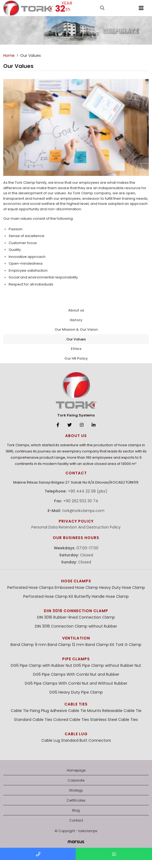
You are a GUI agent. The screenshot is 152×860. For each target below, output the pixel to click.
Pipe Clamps (76, 659)
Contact (76, 820)
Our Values (76, 339)
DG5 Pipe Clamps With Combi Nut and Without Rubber (76, 683)
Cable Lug (76, 734)
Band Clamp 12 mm (66, 644)
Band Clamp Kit (99, 644)
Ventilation (76, 638)
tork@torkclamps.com (83, 510)
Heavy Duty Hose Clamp (122, 587)
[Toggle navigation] (141, 8)
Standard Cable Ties (33, 719)
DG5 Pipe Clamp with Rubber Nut (41, 665)
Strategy (76, 790)
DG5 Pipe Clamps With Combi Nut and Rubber (76, 674)
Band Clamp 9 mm (29, 644)
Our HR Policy (76, 358)
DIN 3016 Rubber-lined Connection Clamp (76, 617)
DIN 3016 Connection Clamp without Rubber (76, 626)
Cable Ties (76, 704)
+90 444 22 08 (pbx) (87, 491)
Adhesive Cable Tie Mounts (75, 710)
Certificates (76, 800)
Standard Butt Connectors (86, 740)
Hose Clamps (76, 581)
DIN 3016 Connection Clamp (76, 610)
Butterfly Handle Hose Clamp (101, 596)
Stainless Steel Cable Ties (114, 719)
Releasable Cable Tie (121, 710)
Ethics (76, 348)
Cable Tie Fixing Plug (30, 710)
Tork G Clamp (128, 644)
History (76, 320)
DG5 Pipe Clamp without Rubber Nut (107, 665)
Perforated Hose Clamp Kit (48, 596)
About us (76, 310)
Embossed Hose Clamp (76, 587)
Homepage (76, 770)
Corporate (76, 780)
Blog (76, 810)
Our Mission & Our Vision (76, 329)
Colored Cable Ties (71, 719)
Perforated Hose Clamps (30, 587)
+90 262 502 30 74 (80, 501)
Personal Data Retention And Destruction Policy (76, 527)
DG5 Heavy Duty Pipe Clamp (76, 692)
